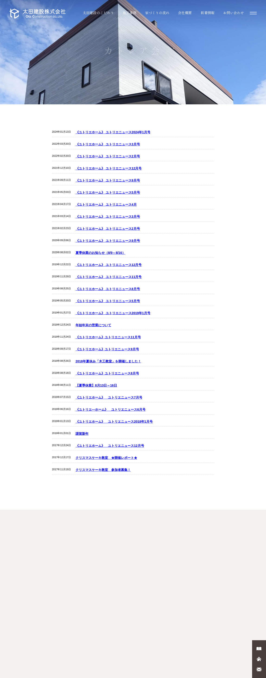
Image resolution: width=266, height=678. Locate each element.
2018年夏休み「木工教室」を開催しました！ (108, 361)
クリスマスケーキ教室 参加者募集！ (103, 470)
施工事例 (129, 12)
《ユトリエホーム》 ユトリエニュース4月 (106, 204)
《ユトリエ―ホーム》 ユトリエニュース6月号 (111, 409)
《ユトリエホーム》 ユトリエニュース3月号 (108, 144)
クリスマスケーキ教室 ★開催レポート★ (106, 458)
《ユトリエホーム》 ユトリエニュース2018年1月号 (114, 421)
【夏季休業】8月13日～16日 (96, 385)
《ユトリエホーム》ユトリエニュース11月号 (108, 337)
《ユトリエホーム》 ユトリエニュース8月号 (108, 289)
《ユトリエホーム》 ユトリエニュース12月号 (109, 168)
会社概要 (185, 12)
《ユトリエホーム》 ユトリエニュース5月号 (108, 192)
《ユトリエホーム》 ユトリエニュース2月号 (108, 156)
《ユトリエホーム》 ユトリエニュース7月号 (109, 397)
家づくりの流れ (157, 12)
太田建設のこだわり (98, 12)
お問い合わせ (233, 12)
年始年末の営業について (93, 325)
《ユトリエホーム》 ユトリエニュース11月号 (109, 277)
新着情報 (208, 12)
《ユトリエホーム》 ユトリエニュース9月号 (108, 180)
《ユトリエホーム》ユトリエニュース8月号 (107, 373)
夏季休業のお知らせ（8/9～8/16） (100, 253)
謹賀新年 (82, 433)
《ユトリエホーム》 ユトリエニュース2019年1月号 (113, 313)
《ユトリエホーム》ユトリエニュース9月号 (107, 349)
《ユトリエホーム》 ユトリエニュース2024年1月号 (113, 132)
